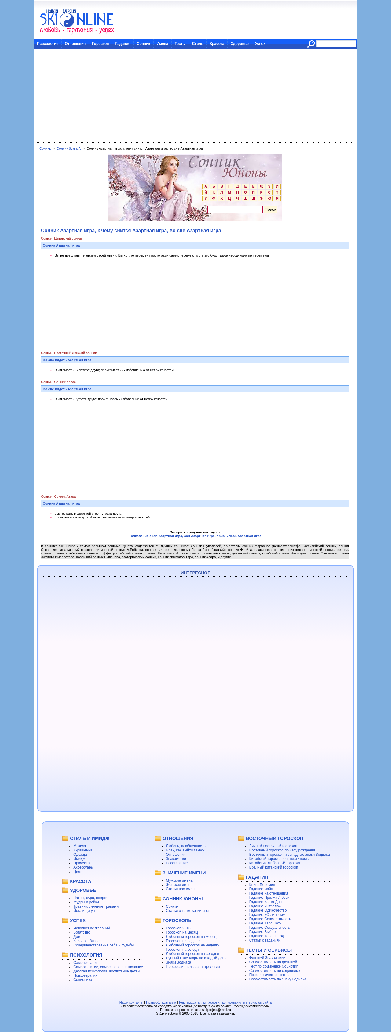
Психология (47, 44)
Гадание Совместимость (270, 919)
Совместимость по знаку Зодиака (277, 979)
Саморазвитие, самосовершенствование (108, 967)
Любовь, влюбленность (186, 846)
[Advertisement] (195, 97)
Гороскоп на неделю (183, 941)
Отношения (75, 44)
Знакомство (176, 859)
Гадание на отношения (268, 893)
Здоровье (240, 44)
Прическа (81, 863)
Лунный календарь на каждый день (196, 958)
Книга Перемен (262, 885)
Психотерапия (85, 975)
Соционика (82, 980)
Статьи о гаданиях (265, 940)
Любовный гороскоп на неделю (192, 945)
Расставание (177, 863)
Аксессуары (83, 867)
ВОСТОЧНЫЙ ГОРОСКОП (274, 838)
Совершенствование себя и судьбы (103, 945)
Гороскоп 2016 (178, 928)
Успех (260, 44)
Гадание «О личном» (267, 915)
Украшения (82, 850)
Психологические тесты (269, 975)
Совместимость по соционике (274, 970)
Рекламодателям (192, 1002)
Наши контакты (131, 1002)
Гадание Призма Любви (269, 897)
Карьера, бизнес (87, 941)
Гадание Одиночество (268, 910)
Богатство (81, 932)
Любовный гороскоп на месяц (191, 937)
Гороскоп (100, 44)
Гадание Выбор (262, 932)
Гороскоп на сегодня (183, 949)
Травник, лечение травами (96, 906)
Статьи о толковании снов (188, 911)
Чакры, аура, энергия (91, 898)
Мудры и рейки (86, 902)
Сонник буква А (69, 148)
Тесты (180, 44)
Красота (217, 44)
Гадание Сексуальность (269, 927)
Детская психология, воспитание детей (106, 971)
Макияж (79, 846)
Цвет (77, 871)
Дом (76, 937)
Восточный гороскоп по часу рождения (282, 850)
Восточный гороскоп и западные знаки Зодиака (289, 854)
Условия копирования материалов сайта (240, 1002)
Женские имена (179, 885)
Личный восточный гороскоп (273, 846)
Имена (162, 44)
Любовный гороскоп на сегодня (192, 954)
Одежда (80, 854)
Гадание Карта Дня (265, 902)
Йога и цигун (84, 911)
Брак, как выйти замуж (185, 850)
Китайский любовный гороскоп (275, 863)
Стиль (197, 44)
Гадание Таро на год (266, 936)
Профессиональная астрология (193, 966)
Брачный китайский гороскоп (273, 867)
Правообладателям (161, 1002)
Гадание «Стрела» (265, 906)
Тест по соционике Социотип (273, 966)
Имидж (79, 859)
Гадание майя (261, 889)
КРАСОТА (80, 881)
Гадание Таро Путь (265, 923)
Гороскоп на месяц (182, 932)
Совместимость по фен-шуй (273, 962)
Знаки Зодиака (178, 962)
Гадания (122, 44)
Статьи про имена (181, 889)
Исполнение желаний (91, 928)
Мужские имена (179, 880)
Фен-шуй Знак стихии (267, 958)
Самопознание (85, 963)
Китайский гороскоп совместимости (279, 859)
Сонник (143, 44)
